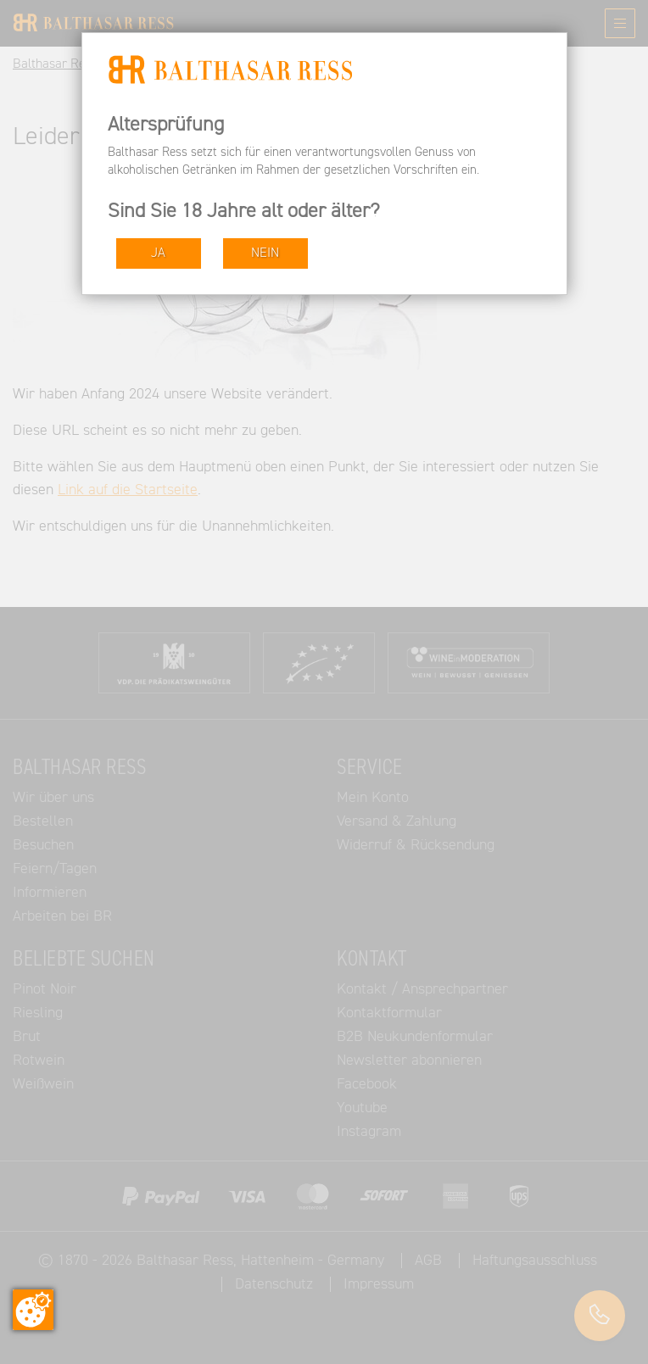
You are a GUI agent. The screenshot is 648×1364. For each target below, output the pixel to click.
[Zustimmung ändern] (33, 1309)
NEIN (265, 253)
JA (158, 253)
